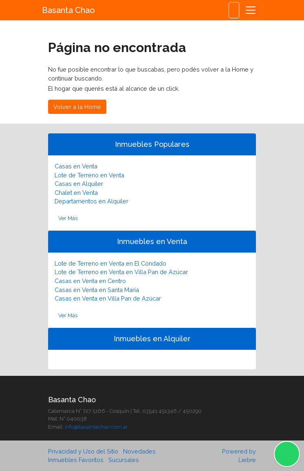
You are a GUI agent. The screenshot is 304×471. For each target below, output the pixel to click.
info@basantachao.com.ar (96, 427)
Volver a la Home (77, 106)
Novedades (139, 451)
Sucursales (123, 459)
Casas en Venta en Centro (90, 280)
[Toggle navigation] (250, 10)
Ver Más (67, 218)
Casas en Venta (76, 166)
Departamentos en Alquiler (91, 201)
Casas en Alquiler (79, 183)
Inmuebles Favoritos (76, 459)
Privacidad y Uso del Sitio (83, 451)
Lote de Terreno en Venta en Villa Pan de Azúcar (121, 271)
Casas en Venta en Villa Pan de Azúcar (108, 298)
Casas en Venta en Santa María (97, 289)
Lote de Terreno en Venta (89, 175)
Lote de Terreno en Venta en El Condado (110, 263)
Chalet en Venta (76, 192)
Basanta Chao (68, 10)
